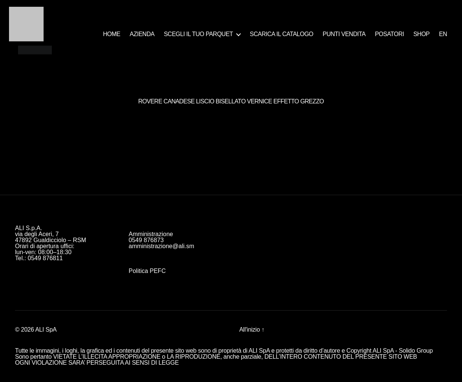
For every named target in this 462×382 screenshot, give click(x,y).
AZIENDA (142, 34)
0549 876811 (45, 258)
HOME (111, 34)
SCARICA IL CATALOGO (281, 34)
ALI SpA (46, 329)
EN (443, 34)
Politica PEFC (147, 271)
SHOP (421, 34)
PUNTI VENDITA (344, 34)
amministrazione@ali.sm (162, 246)
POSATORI (389, 34)
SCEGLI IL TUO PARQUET (198, 34)
